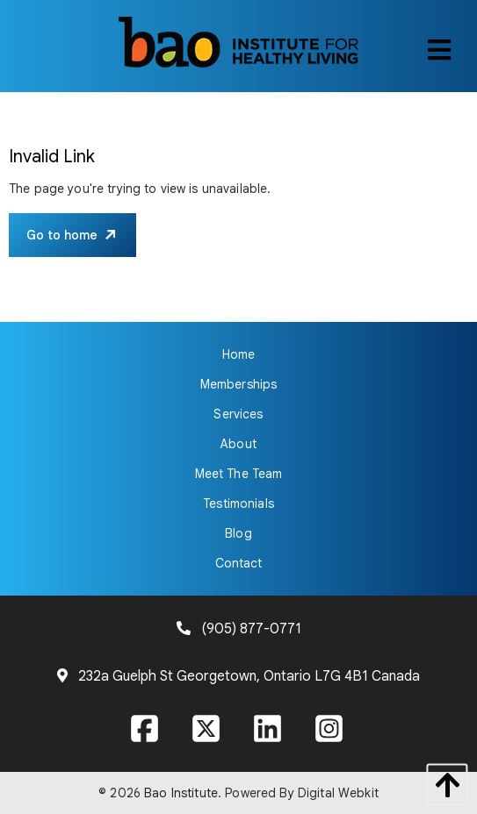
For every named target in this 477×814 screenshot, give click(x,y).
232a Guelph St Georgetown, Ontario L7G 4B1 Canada (249, 676)
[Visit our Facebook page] (146, 731)
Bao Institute (181, 793)
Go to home (62, 235)
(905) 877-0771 (251, 629)
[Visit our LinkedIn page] (269, 731)
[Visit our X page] (208, 731)
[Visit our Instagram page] (331, 731)
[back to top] (442, 784)
